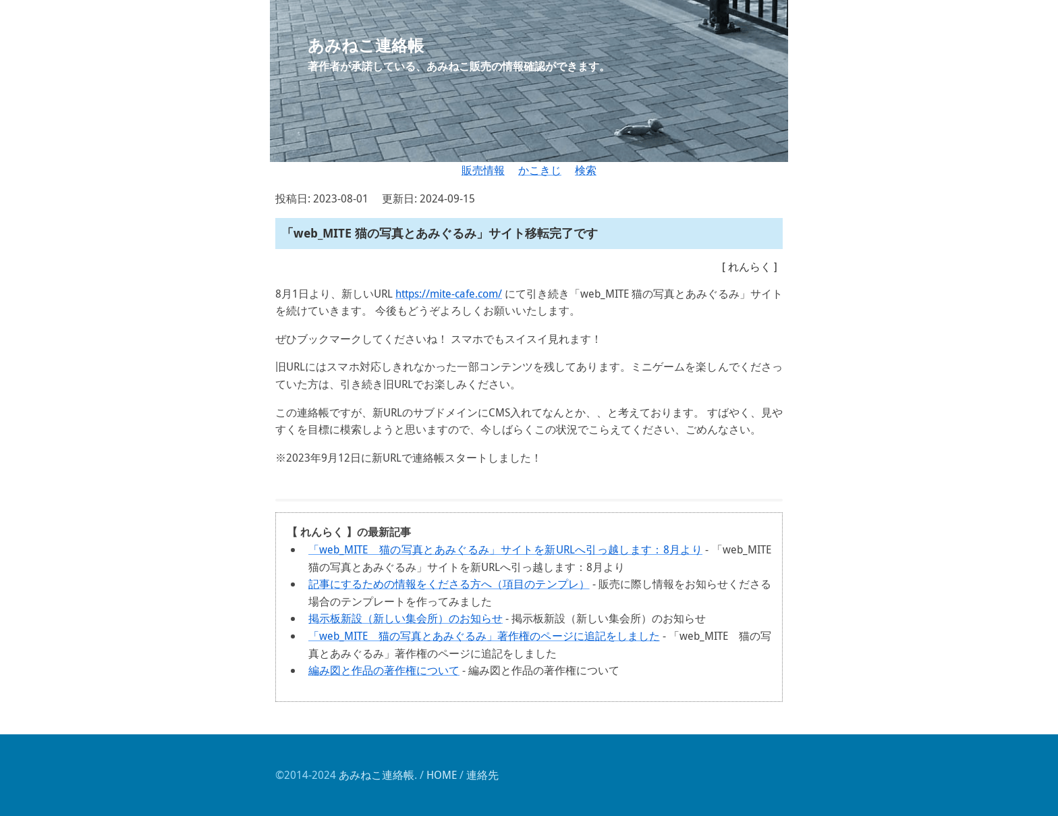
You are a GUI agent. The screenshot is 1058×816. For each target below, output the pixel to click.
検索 (585, 170)
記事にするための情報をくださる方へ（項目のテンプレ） (449, 583)
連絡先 (482, 774)
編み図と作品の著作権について (384, 670)
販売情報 (483, 170)
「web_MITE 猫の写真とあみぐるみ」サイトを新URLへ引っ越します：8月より (505, 549)
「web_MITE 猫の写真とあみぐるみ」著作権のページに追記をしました (484, 635)
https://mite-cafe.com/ (448, 293)
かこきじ (539, 170)
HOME (441, 774)
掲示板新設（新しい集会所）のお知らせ (405, 618)
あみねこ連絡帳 (376, 774)
